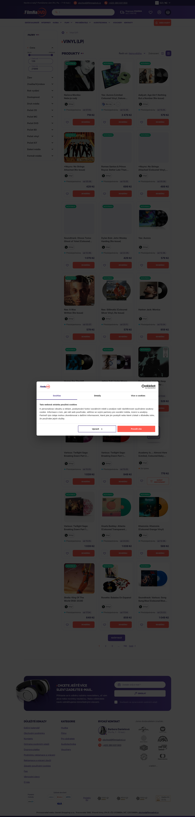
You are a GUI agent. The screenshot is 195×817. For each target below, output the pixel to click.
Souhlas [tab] (57, 395)
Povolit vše (136, 429)
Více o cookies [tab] (138, 395)
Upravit (97, 429)
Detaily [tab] (97, 395)
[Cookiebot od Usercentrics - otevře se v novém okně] (143, 387)
